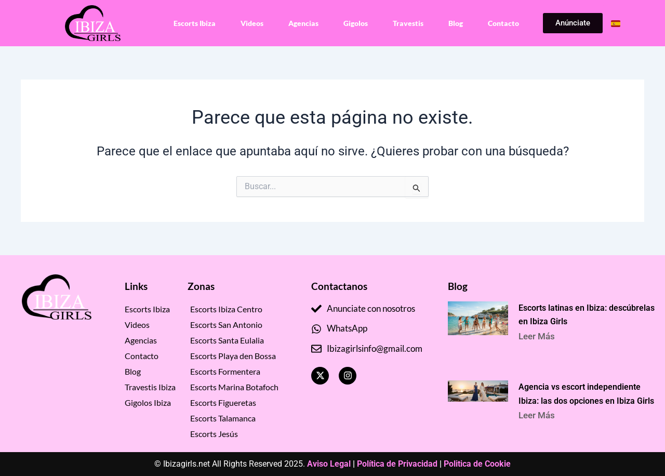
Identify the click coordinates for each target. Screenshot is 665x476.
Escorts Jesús (214, 434)
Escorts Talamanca (223, 418)
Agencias (303, 23)
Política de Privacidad (397, 464)
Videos (252, 23)
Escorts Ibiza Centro (226, 309)
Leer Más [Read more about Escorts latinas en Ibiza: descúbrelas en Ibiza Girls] (540, 336)
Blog (455, 23)
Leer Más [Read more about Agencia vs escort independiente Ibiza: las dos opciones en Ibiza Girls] (540, 418)
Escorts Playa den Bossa (233, 356)
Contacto (503, 23)
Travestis (408, 23)
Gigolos (355, 23)
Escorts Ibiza (195, 23)
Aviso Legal (329, 464)
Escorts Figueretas (223, 402)
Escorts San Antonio (226, 324)
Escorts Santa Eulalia (227, 340)
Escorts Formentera (225, 371)
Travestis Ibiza (150, 387)
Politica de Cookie (477, 464)
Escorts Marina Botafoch (234, 387)
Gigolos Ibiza (148, 402)
